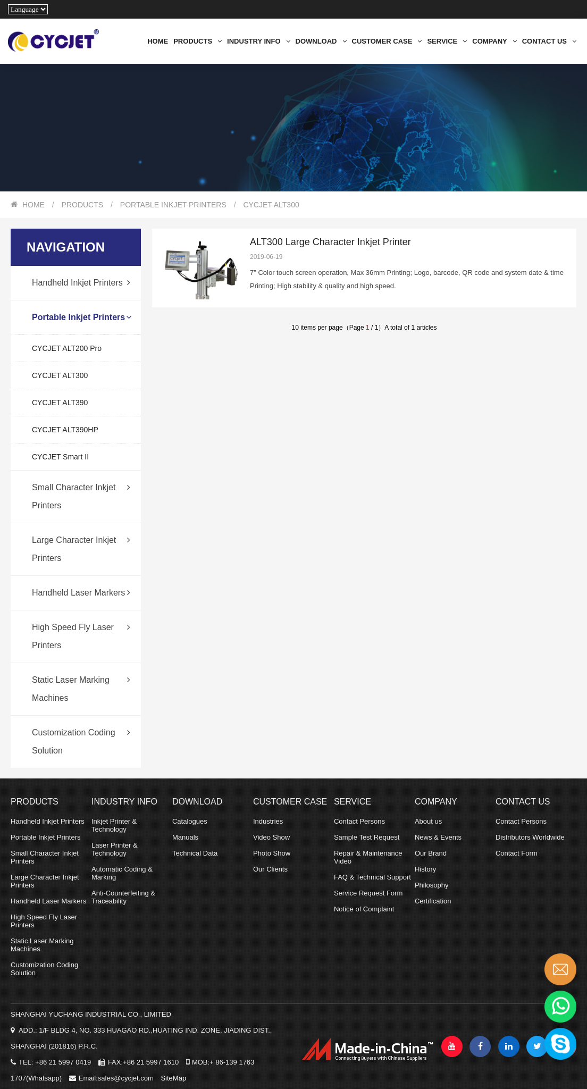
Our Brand (431, 853)
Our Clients (270, 869)
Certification (433, 901)
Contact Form (517, 853)
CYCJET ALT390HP (65, 429)
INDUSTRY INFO (258, 41)
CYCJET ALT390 (60, 402)
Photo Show (271, 853)
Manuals (185, 837)
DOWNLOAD (321, 41)
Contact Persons (359, 821)
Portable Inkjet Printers (173, 204)
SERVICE (447, 41)
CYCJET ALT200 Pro (67, 348)
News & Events (438, 837)
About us (428, 821)
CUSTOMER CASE (387, 41)
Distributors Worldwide (530, 837)
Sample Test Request (366, 837)
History (425, 869)
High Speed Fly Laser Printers (81, 630)
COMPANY (494, 41)
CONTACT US (549, 41)
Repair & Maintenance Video (368, 857)
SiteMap (173, 1078)
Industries (268, 821)
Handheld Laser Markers (81, 593)
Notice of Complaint (364, 909)
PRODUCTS (197, 41)
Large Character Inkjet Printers (81, 543)
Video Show (271, 837)
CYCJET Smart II (60, 457)
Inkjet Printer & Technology (114, 825)
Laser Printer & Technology (114, 849)
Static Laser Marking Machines (81, 682)
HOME (157, 41)
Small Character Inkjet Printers (81, 490)
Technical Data (194, 853)
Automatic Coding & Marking (122, 873)
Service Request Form (368, 893)
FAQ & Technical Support (372, 877)
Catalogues (189, 821)
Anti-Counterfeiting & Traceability (123, 897)
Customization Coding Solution (81, 735)
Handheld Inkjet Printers (81, 283)
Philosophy (432, 885)
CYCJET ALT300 (271, 204)
